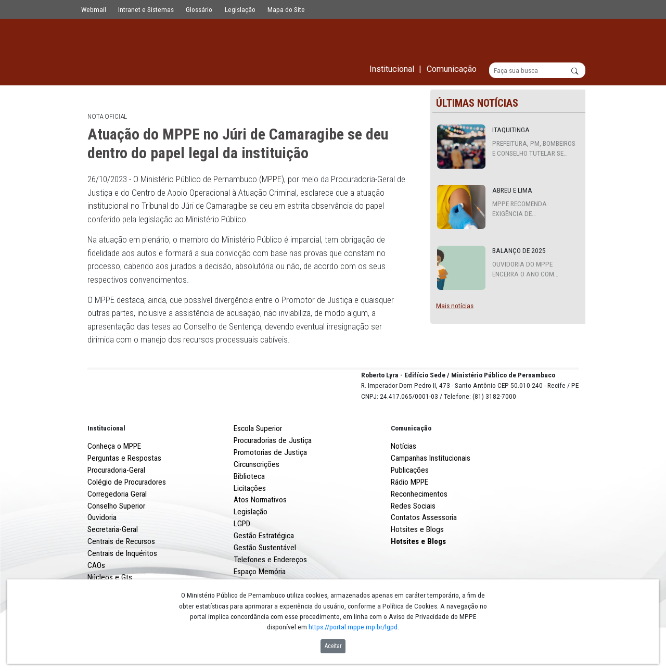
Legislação (240, 9)
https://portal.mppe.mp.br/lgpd (353, 627)
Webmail (93, 9)
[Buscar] (537, 71)
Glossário (199, 9)
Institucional (106, 466)
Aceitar (333, 646)
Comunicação (411, 466)
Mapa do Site (286, 9)
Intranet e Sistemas (146, 9)
